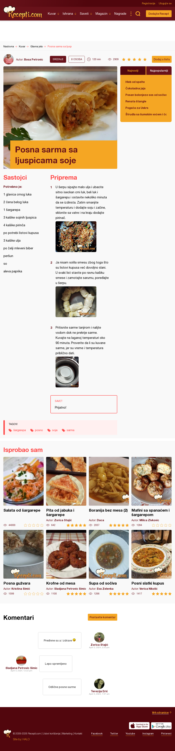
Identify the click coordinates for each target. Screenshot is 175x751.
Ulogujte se (165, 3)
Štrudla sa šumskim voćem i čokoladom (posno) (145, 114)
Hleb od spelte (135, 81)
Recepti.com (23, 12)
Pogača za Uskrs (136, 107)
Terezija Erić (99, 691)
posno (39, 430)
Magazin (101, 13)
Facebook (97, 733)
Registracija (148, 3)
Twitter (114, 733)
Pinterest (166, 733)
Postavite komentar (103, 617)
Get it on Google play (161, 725)
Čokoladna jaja (135, 88)
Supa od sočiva (109, 562)
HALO (26, 739)
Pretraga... (137, 13)
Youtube (130, 733)
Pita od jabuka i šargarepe (66, 492)
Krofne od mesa (66, 562)
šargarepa (19, 430)
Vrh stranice (160, 712)
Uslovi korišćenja (51, 733)
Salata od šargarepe (23, 492)
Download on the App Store (139, 725)
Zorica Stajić (99, 644)
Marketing (67, 733)
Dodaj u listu (162, 59)
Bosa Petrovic (33, 59)
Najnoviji (132, 70)
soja (54, 430)
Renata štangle (135, 101)
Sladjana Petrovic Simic (21, 667)
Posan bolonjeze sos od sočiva (145, 94)
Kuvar (52, 13)
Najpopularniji (159, 70)
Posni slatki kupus (151, 562)
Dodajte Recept (159, 13)
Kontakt (78, 733)
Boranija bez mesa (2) (109, 492)
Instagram (148, 733)
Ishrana (68, 13)
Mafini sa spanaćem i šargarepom (151, 492)
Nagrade (120, 13)
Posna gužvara (23, 562)
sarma (70, 430)
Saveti (84, 13)
